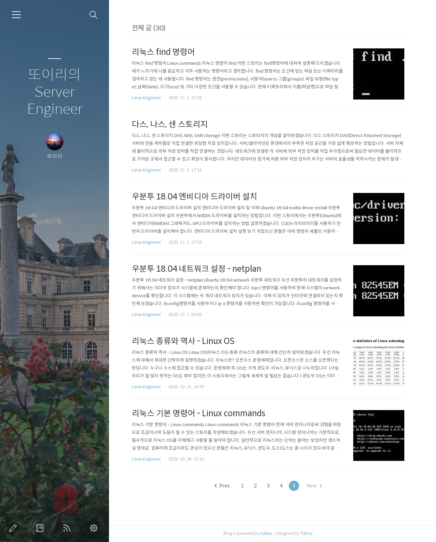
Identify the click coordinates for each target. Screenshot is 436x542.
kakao (266, 533)
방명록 (41, 528)
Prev (222, 486)
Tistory (306, 533)
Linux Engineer (146, 98)
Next (314, 486)
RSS (68, 528)
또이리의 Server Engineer (54, 92)
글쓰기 (14, 528)
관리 (95, 528)
